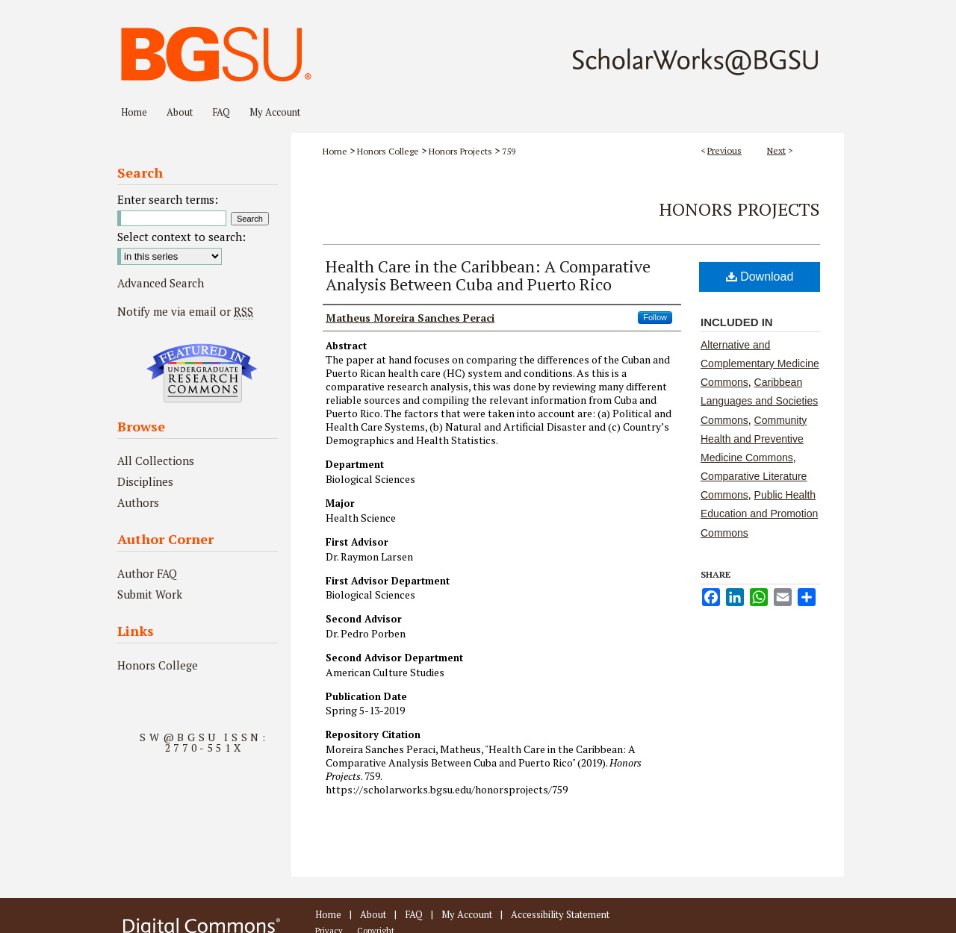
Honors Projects (460, 151)
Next (776, 150)
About (373, 914)
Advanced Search (160, 282)
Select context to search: (181, 236)
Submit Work (149, 594)
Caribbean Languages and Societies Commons (759, 400)
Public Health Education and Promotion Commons (759, 513)
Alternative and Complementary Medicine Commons (760, 363)
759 (508, 151)
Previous (724, 150)
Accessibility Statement (560, 914)
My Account (466, 914)
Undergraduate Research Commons (201, 373)
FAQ (414, 914)
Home (335, 151)
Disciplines (145, 481)
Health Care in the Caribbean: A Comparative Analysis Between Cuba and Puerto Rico (488, 275)
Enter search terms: (167, 199)
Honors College (388, 151)
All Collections (155, 460)
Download (760, 276)
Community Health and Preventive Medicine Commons (754, 439)
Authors (138, 502)
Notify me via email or (185, 311)
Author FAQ (147, 573)
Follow (655, 317)
